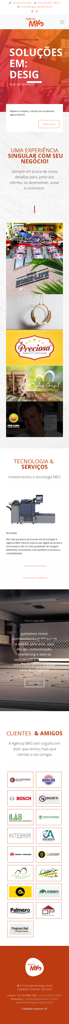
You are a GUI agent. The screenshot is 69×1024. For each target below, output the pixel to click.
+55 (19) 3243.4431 (21, 2)
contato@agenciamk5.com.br (36, 6)
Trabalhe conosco (34, 997)
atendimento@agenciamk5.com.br (34, 991)
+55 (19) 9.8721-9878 (48, 2)
